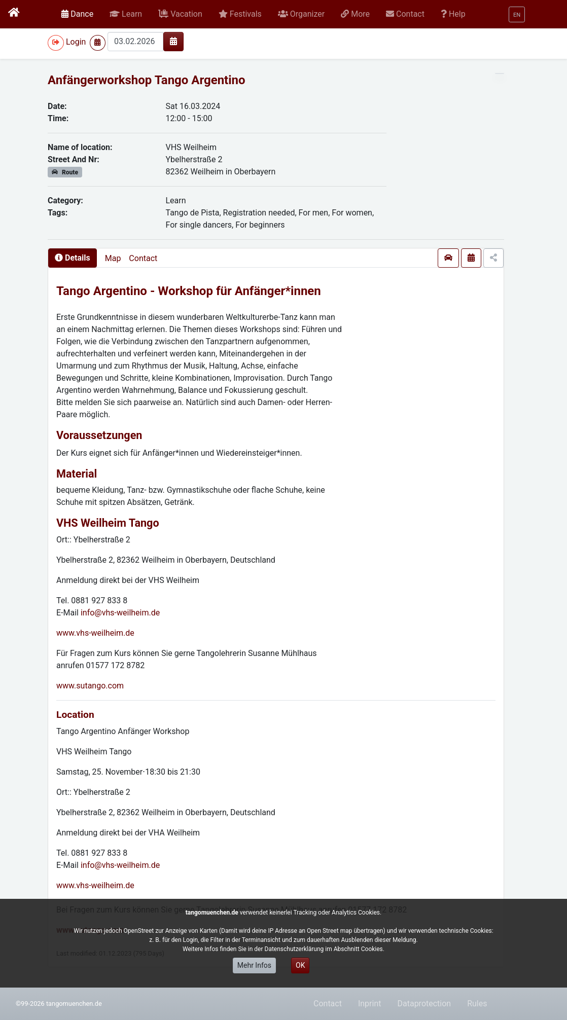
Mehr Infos (254, 965)
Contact (143, 258)
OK (300, 965)
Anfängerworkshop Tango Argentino (146, 80)
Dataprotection (424, 1003)
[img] (173, 41)
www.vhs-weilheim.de (95, 633)
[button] (125, 14)
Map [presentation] (113, 258)
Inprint (369, 1003)
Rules (477, 1003)
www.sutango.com (90, 685)
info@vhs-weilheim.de (120, 612)
